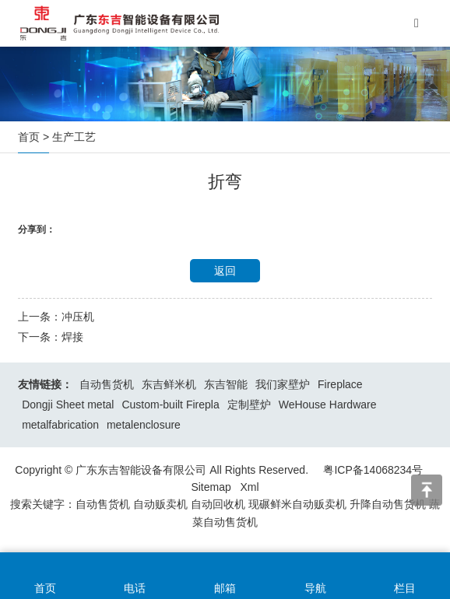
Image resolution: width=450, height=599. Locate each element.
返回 (225, 270)
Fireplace (340, 384)
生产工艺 (74, 137)
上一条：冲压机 (56, 316)
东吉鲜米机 (169, 384)
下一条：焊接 (50, 337)
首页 (29, 137)
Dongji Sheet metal (68, 404)
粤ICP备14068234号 (373, 470)
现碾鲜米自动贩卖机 (297, 504)
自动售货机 (106, 384)
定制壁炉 (249, 404)
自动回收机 (218, 504)
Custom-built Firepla (170, 404)
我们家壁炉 (282, 384)
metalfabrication (60, 425)
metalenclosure (144, 425)
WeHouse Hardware (328, 404)
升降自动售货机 (388, 504)
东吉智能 (226, 384)
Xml (249, 487)
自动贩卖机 (160, 504)
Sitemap (210, 487)
